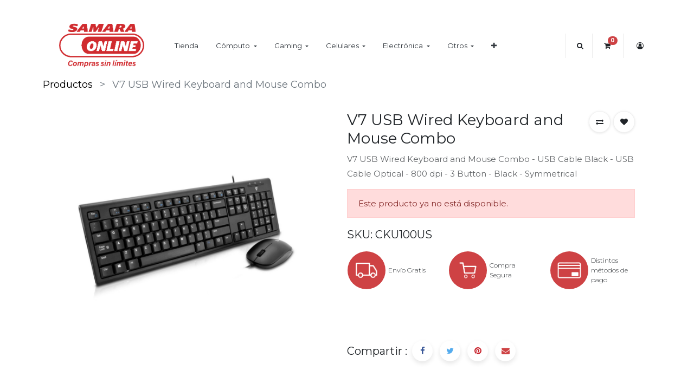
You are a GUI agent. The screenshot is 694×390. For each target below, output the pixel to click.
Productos (68, 84)
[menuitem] (186, 46)
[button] (494, 45)
